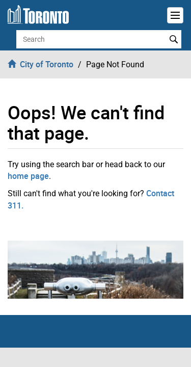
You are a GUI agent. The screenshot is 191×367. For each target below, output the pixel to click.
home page (28, 175)
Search (174, 39)
